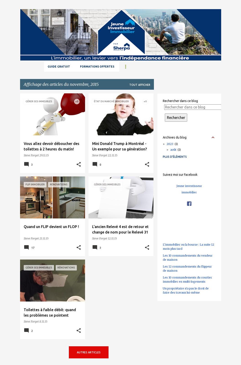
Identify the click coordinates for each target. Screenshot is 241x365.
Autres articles (89, 352)
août (175, 149)
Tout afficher (139, 84)
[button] (78, 165)
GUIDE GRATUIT (59, 66)
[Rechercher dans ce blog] (193, 107)
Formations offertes (97, 66)
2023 (172, 144)
